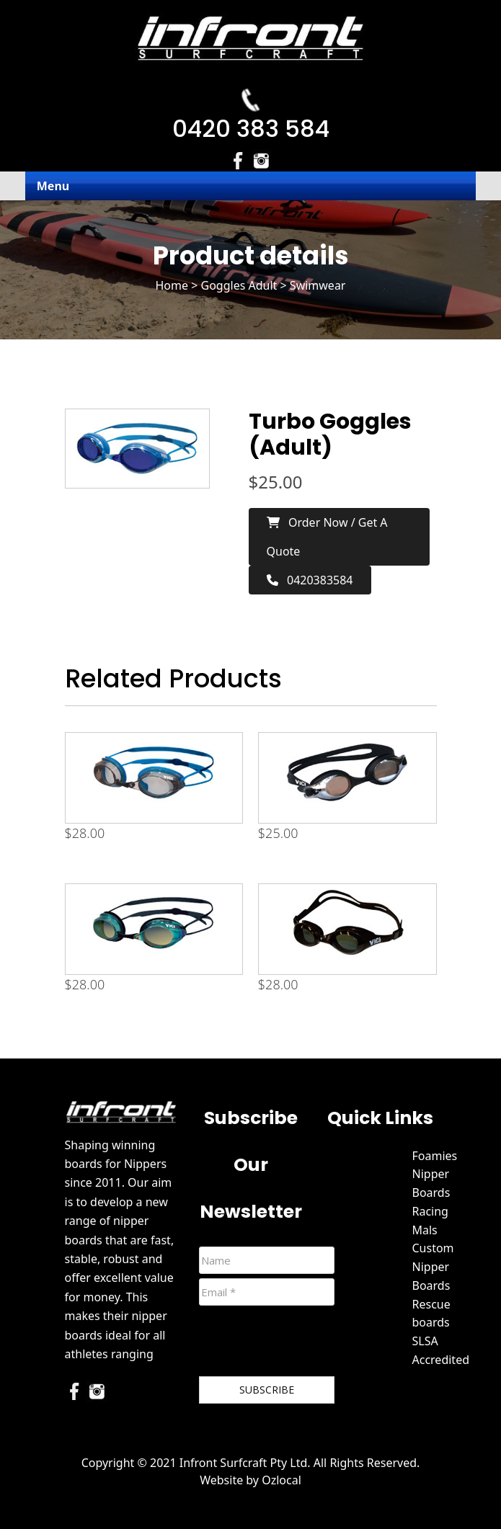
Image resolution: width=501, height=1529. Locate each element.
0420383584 (310, 580)
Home (172, 285)
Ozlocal (281, 1480)
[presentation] (308, 1344)
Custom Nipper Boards (433, 1266)
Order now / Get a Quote (327, 536)
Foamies (435, 1156)
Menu (53, 186)
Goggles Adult (239, 285)
